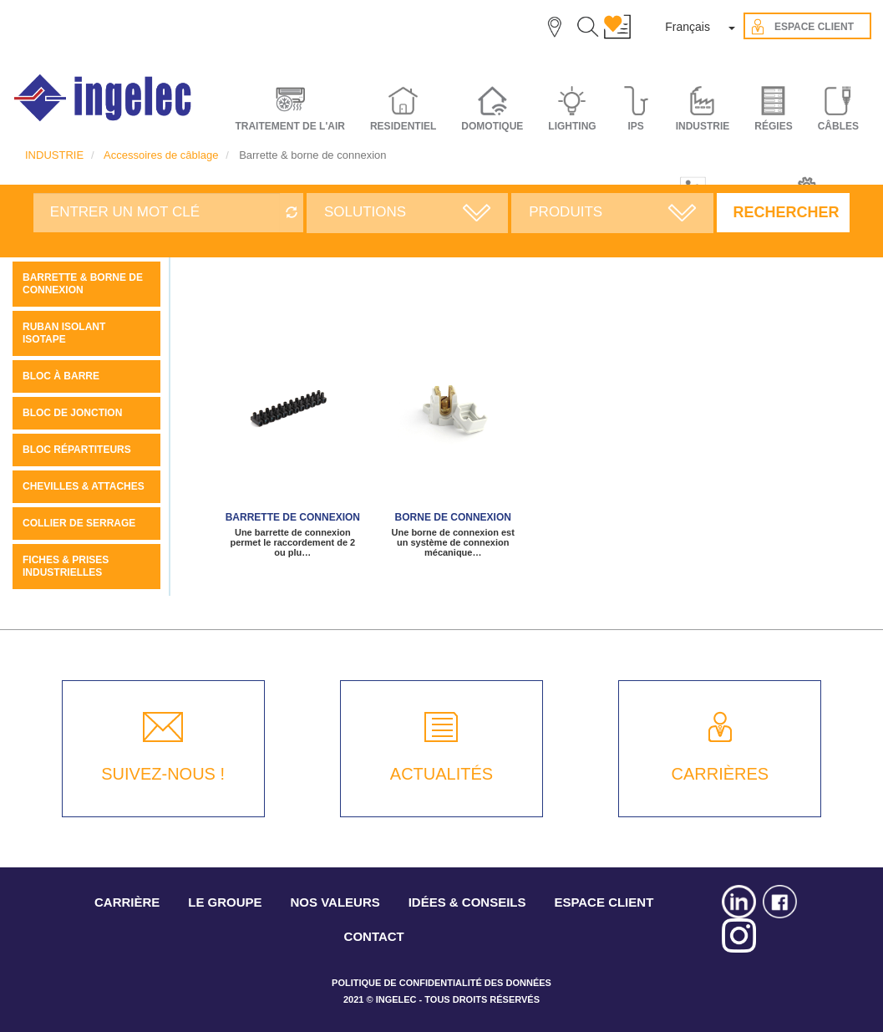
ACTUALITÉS (441, 774)
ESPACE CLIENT (603, 902)
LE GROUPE (224, 902)
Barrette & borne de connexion (83, 284)
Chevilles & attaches (84, 486)
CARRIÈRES (720, 774)
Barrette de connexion (293, 517)
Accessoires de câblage (161, 155)
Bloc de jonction (72, 413)
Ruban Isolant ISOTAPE (64, 333)
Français (687, 26)
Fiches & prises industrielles (66, 566)
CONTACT (374, 936)
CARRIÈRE (127, 902)
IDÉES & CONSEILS (467, 902)
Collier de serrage (79, 523)
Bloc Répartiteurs (77, 449)
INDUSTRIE (54, 155)
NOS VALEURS (335, 902)
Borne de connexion (453, 517)
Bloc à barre (61, 376)
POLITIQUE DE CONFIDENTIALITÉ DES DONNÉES (441, 983)
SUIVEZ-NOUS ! (163, 774)
